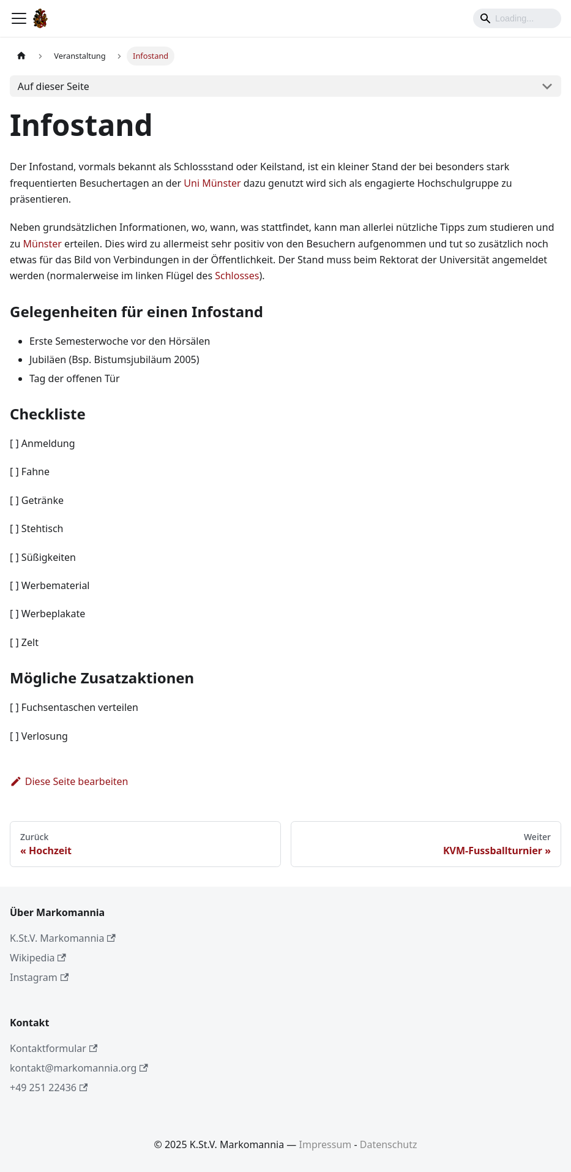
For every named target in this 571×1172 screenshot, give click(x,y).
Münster (42, 243)
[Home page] (21, 56)
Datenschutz (388, 1144)
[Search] (517, 18)
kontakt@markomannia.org (79, 1068)
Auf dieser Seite (53, 86)
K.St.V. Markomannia (63, 938)
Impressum (325, 1144)
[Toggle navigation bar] (19, 18)
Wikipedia (38, 957)
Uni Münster (212, 183)
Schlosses (237, 275)
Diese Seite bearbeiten (69, 781)
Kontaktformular (53, 1048)
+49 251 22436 (49, 1087)
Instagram (39, 977)
